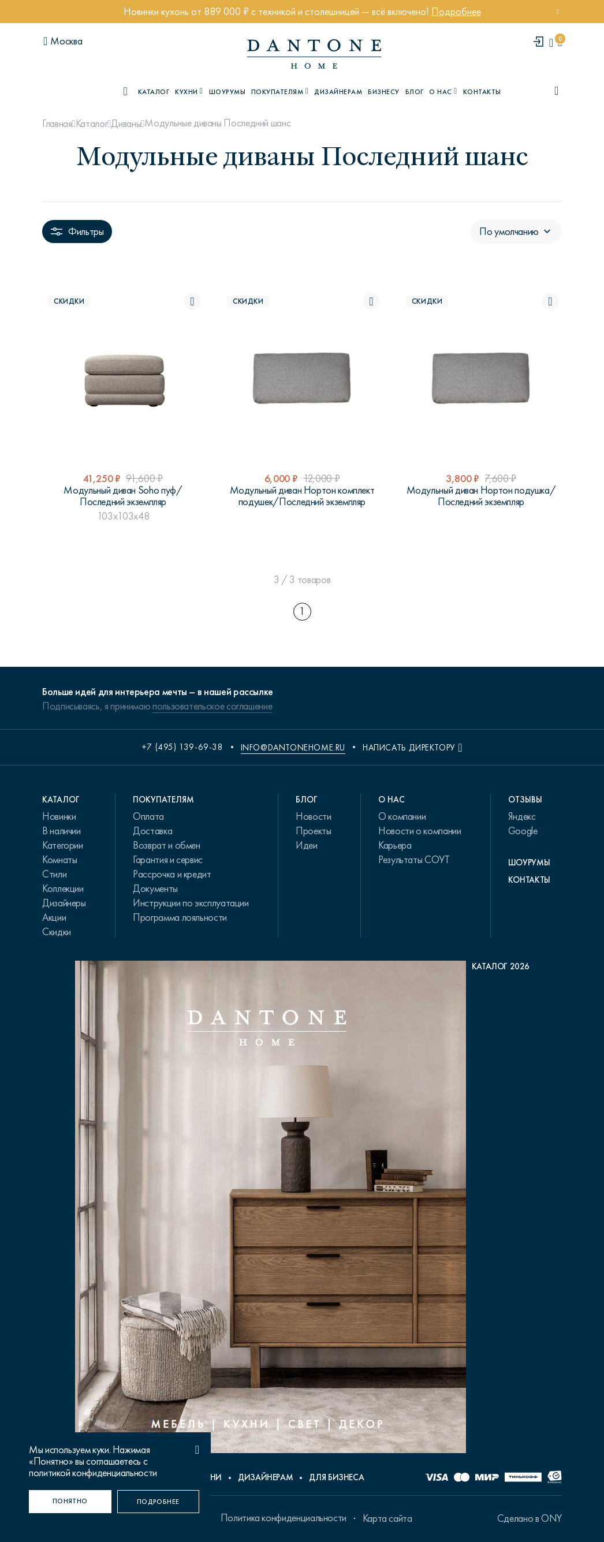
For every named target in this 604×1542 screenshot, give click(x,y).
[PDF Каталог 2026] (302, 1210)
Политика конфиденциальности (283, 1518)
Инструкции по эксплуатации (191, 903)
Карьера (394, 845)
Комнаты (59, 859)
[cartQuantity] (560, 42)
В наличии (61, 831)
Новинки (59, 816)
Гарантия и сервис (168, 859)
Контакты (482, 92)
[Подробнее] (158, 1501)
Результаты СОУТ (414, 859)
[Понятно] (70, 1501)
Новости (313, 816)
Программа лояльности (180, 917)
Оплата (148, 816)
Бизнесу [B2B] (383, 92)
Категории (62, 845)
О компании (402, 816)
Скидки (56, 932)
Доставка (152, 831)
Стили (54, 874)
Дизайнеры (64, 903)
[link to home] (314, 54)
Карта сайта (387, 1518)
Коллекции (63, 888)
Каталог (91, 123)
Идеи (307, 845)
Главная (57, 123)
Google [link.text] (523, 831)
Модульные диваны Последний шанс (217, 123)
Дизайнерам (338, 92)
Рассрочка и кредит (172, 874)
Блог (414, 92)
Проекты (313, 831)
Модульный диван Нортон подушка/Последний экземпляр (481, 495)
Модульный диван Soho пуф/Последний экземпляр (123, 495)
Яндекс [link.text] (522, 816)
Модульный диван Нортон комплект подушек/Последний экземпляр (302, 495)
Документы (155, 888)
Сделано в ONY (529, 1518)
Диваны (126, 123)
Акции (54, 917)
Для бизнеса (336, 1477)
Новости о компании (419, 831)
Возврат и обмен (166, 845)
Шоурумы (227, 92)
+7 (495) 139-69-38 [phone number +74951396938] (182, 747)
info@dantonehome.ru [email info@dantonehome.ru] (293, 747)
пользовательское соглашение (212, 706)
